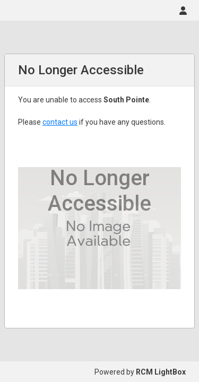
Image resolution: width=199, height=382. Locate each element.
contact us (59, 122)
